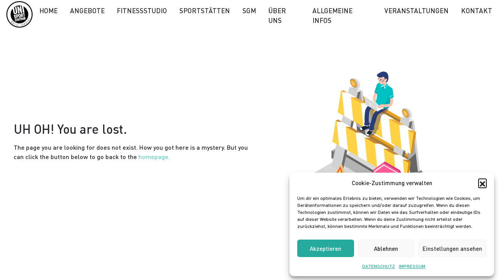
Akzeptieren (325, 248)
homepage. (154, 156)
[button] (482, 183)
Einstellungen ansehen (452, 248)
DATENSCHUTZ (378, 266)
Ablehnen (386, 248)
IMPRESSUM (412, 266)
